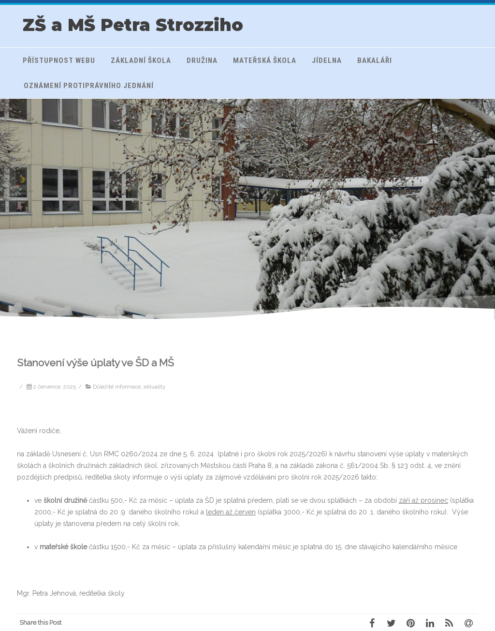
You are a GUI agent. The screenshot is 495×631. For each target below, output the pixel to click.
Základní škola (141, 60)
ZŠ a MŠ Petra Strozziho (133, 25)
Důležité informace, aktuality (129, 386)
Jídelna (327, 60)
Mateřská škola (264, 60)
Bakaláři (374, 60)
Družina (202, 60)
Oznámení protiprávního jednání (89, 85)
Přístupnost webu (59, 60)
